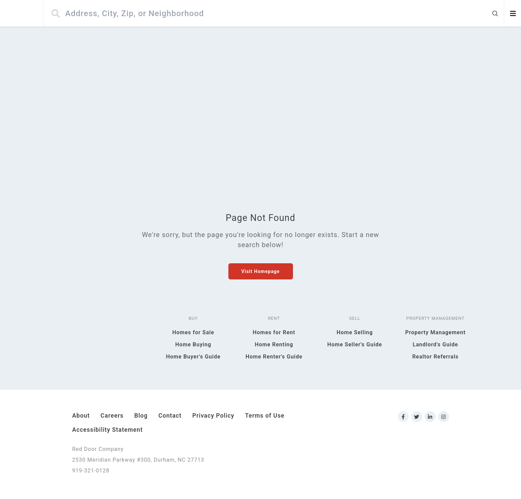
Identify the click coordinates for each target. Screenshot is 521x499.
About (81, 415)
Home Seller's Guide (354, 344)
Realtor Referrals (435, 356)
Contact (170, 415)
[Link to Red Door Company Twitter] (416, 416)
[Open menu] (513, 13)
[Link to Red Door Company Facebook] (403, 416)
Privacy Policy (213, 415)
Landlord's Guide (435, 344)
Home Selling (355, 332)
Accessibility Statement (107, 429)
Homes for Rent (274, 332)
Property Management (435, 332)
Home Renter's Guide (274, 356)
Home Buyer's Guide (193, 356)
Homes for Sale (193, 332)
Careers (112, 415)
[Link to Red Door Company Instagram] (443, 416)
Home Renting (274, 344)
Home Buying (193, 344)
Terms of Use (265, 415)
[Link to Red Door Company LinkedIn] (430, 416)
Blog (141, 415)
